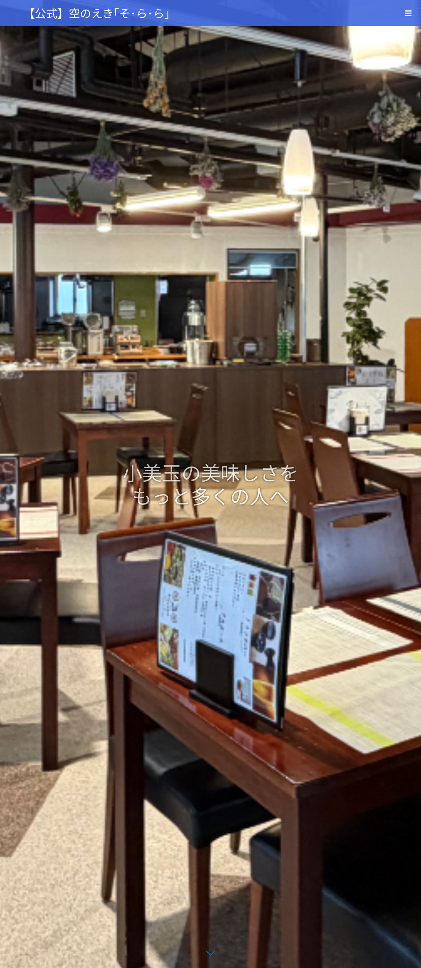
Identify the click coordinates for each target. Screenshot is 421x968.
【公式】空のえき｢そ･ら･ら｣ (96, 13)
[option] (210, 484)
